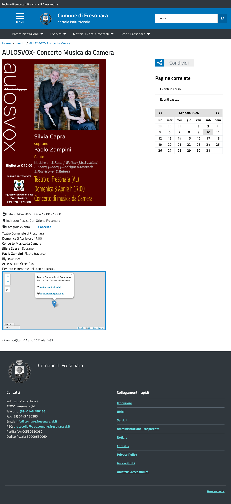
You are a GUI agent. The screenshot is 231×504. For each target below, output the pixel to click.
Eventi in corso (170, 89)
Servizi (122, 420)
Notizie (122, 437)
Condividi (176, 63)
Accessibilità (126, 463)
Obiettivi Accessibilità (133, 471)
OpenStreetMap (95, 328)
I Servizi (56, 33)
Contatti (123, 446)
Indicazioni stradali (50, 287)
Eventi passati (170, 99)
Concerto (44, 226)
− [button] (8, 282)
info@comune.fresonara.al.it (36, 421)
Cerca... (163, 18)
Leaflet (81, 328)
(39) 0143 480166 (32, 411)
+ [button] (8, 276)
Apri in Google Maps (52, 293)
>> (218, 112)
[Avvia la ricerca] (222, 18)
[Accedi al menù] (20, 18)
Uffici (121, 411)
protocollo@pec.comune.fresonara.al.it (42, 426)
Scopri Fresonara (133, 33)
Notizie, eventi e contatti (91, 33)
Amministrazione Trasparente (138, 428)
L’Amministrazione (25, 33)
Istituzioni (124, 403)
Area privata (216, 491)
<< (160, 112)
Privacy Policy (127, 454)
